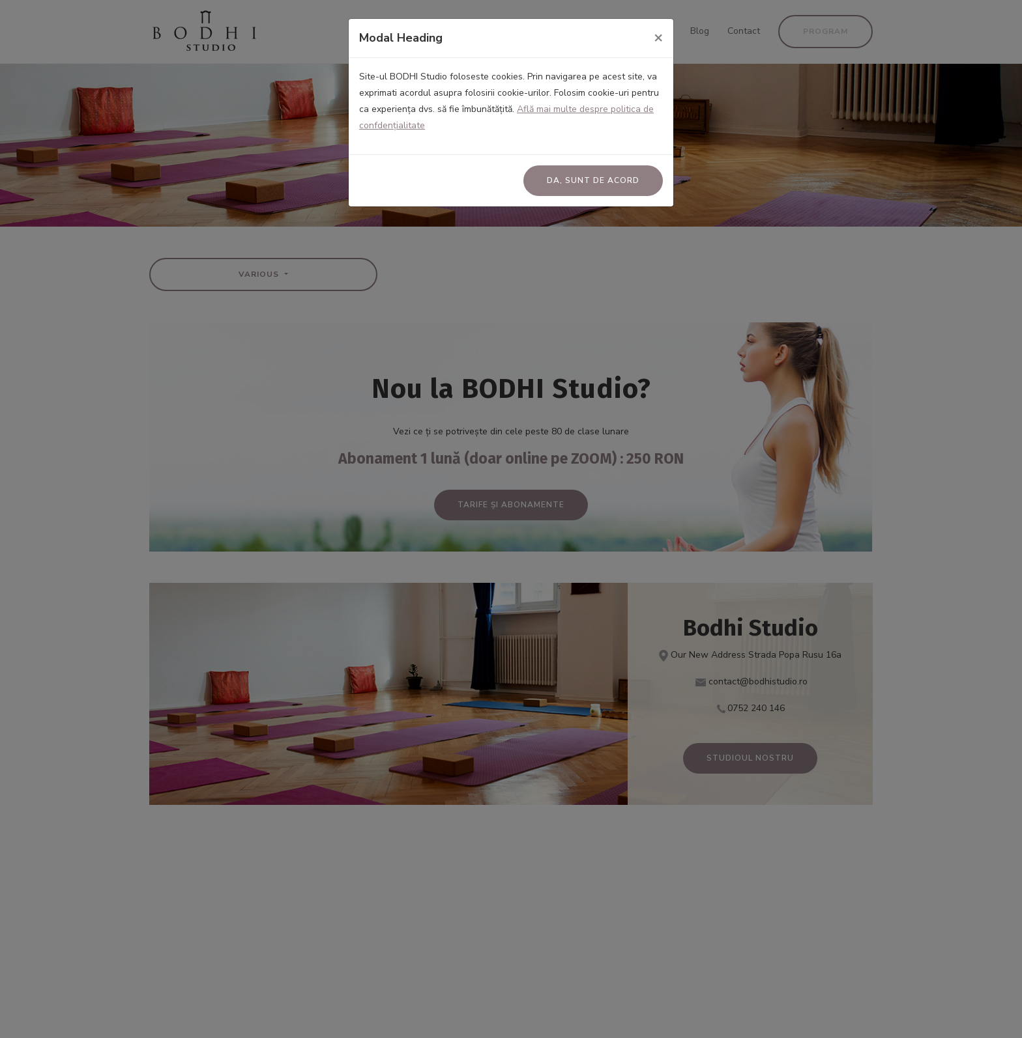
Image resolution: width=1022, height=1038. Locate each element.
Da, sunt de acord (593, 180)
